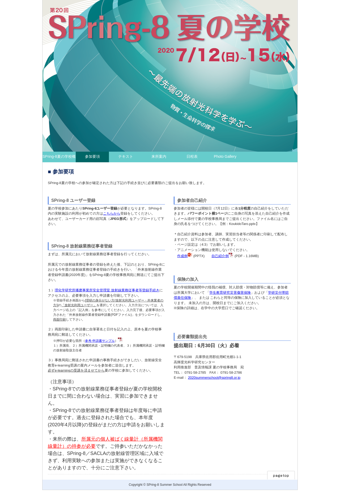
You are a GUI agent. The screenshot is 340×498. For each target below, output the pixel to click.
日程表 (192, 156)
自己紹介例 (220, 256)
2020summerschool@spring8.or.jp (214, 378)
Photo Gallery (225, 156)
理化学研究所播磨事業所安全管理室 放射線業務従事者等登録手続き (107, 290)
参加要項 (92, 156)
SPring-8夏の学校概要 (58, 158)
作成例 (182, 256)
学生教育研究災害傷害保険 (230, 293)
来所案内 (158, 156)
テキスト (125, 156)
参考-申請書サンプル (100, 341)
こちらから (111, 213)
